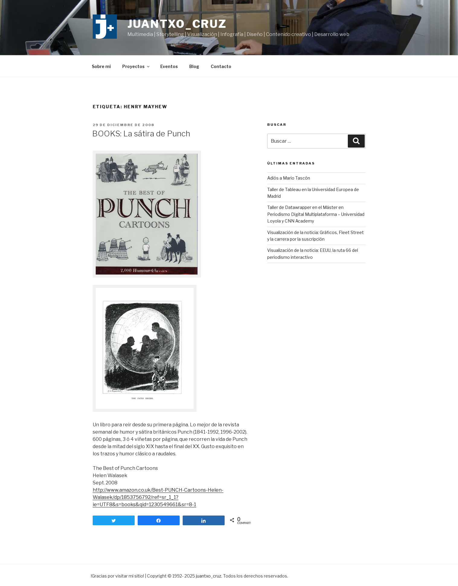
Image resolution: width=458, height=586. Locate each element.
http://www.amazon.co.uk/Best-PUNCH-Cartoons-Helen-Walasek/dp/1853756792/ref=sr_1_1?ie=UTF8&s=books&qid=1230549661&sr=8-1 (158, 497)
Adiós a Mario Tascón (288, 178)
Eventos (169, 66)
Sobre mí (101, 66)
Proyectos (136, 66)
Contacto (221, 66)
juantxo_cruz (177, 24)
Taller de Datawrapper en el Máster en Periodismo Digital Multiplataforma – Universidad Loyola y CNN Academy (315, 214)
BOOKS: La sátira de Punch (141, 133)
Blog (194, 66)
